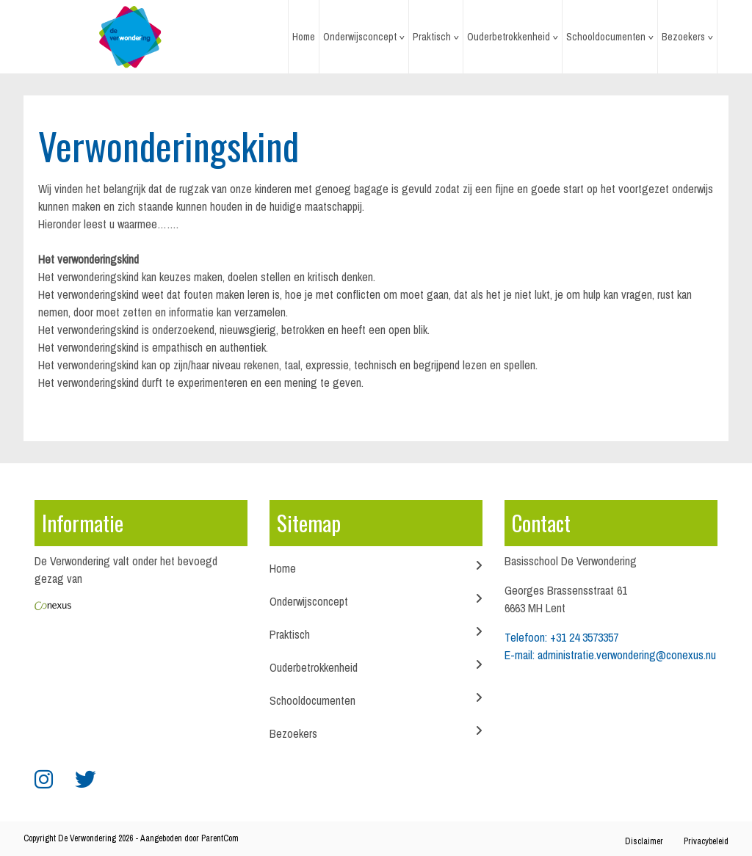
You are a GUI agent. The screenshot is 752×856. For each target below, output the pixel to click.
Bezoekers (683, 36)
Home (303, 36)
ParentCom (220, 838)
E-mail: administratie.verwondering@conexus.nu (610, 655)
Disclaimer (644, 841)
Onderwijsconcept (360, 36)
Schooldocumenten (606, 36)
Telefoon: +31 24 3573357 (561, 637)
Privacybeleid (706, 841)
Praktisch (432, 36)
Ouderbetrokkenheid (508, 36)
